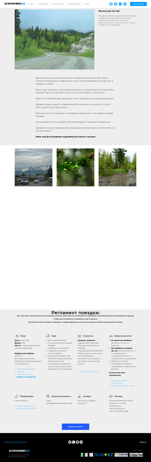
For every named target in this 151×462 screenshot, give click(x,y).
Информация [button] (74, 4)
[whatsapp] (111, 4)
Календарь (43, 4)
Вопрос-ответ (57, 4)
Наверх (143, 442)
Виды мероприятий (89, 372)
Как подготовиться (25, 374)
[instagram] (115, 4)
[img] (19, 450)
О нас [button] (31, 4)
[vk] (120, 4)
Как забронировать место (122, 386)
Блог (87, 4)
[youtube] (124, 4)
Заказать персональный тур (15, 442)
